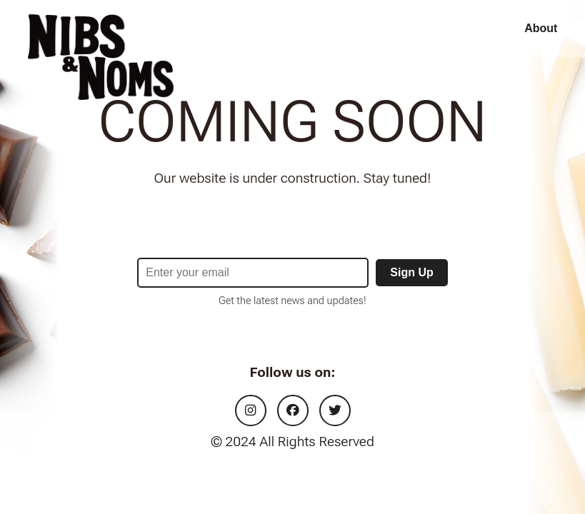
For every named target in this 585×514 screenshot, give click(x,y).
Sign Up (411, 272)
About (540, 28)
